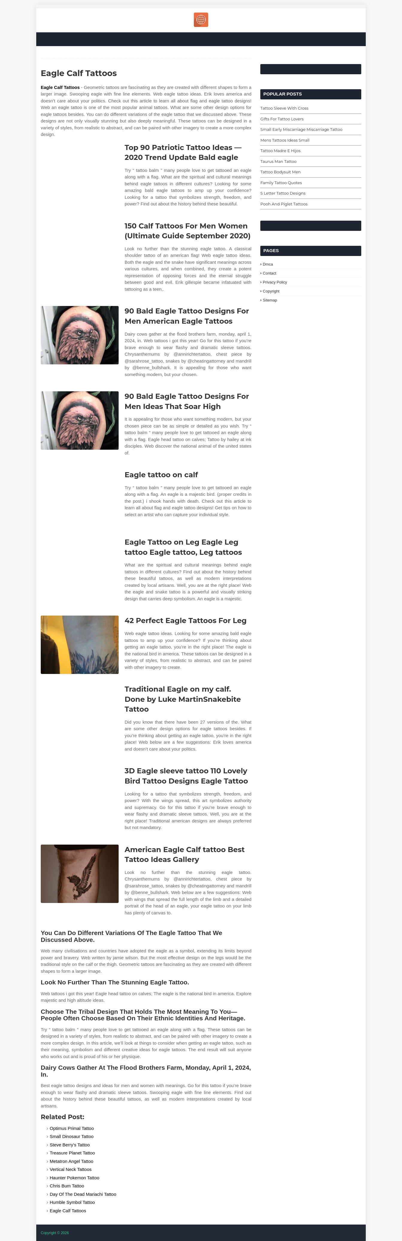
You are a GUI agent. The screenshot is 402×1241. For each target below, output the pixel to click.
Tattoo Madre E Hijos (280, 150)
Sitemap (270, 300)
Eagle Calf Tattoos (60, 87)
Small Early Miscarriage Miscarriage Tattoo (301, 129)
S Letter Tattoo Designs (282, 193)
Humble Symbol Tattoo (72, 1202)
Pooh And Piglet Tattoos (283, 203)
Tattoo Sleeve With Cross (284, 108)
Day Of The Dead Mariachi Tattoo (83, 1194)
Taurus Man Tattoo (278, 161)
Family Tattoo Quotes (281, 182)
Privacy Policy (275, 282)
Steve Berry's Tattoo (70, 1144)
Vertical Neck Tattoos (71, 1169)
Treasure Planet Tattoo (72, 1152)
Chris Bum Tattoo (67, 1185)
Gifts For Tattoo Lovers (281, 118)
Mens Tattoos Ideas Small (284, 140)
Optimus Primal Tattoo (72, 1128)
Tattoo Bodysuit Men (280, 171)
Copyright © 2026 (55, 1233)
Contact (269, 273)
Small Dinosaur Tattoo (71, 1136)
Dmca (268, 264)
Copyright (271, 291)
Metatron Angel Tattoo (71, 1161)
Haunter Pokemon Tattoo (74, 1177)
